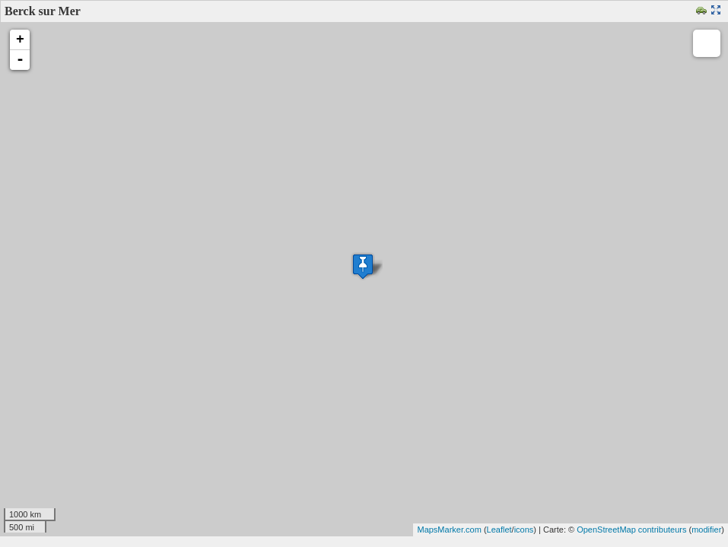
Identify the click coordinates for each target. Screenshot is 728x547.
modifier (706, 529)
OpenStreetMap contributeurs (631, 529)
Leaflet (499, 529)
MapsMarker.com (449, 529)
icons (524, 529)
